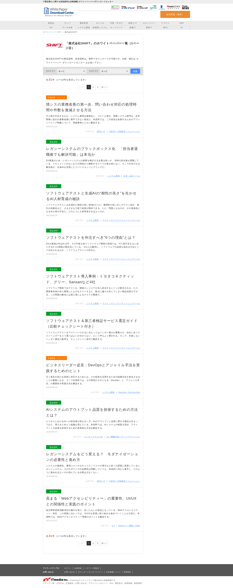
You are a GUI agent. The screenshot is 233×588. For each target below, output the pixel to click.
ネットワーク (116, 27)
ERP (182, 23)
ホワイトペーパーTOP (52, 32)
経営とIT (133, 23)
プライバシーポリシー (98, 583)
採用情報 (128, 583)
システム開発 (84, 27)
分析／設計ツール (131, 176)
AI (182, 27)
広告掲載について (113, 572)
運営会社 (119, 583)
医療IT (133, 27)
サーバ (67, 23)
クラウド (165, 23)
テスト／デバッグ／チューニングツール (121, 220)
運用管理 (84, 23)
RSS (111, 583)
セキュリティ (149, 23)
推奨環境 (138, 583)
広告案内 (69, 583)
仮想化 (51, 23)
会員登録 (78, 568)
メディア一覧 (49, 583)
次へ (103, 87)
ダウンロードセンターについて (90, 572)
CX (51, 27)
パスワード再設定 (92, 568)
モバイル (100, 23)
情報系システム (100, 27)
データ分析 (67, 27)
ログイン (67, 568)
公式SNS (60, 583)
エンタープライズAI (93, 437)
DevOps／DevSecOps (129, 392)
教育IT (149, 27)
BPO (165, 27)
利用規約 (127, 572)
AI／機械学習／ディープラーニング (123, 437)
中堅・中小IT (116, 23)
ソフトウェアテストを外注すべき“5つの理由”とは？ (90, 237)
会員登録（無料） (175, 14)
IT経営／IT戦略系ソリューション (124, 131)
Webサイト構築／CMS (129, 526)
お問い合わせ (69, 572)
